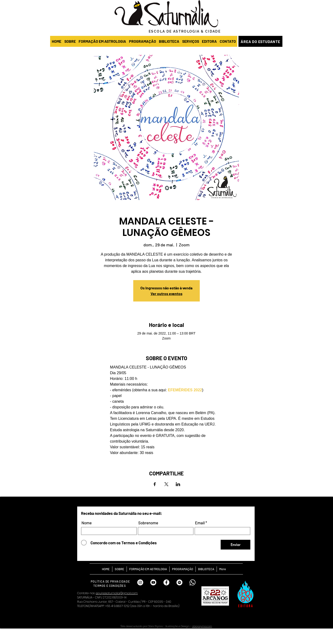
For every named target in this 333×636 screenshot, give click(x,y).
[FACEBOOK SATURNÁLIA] (166, 582)
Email (200, 523)
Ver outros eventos (166, 293)
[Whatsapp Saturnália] (192, 582)
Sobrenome (148, 523)
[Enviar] (235, 545)
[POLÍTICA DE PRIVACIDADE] (110, 581)
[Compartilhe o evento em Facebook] (154, 484)
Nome (86, 523)
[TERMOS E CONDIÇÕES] (110, 585)
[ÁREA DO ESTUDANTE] (260, 41)
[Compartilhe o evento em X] (166, 484)
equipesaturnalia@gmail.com (117, 593)
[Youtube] (153, 582)
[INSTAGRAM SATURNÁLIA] (140, 582)
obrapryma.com (202, 626)
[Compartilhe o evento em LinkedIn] (178, 484)
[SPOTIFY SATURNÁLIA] (179, 582)
